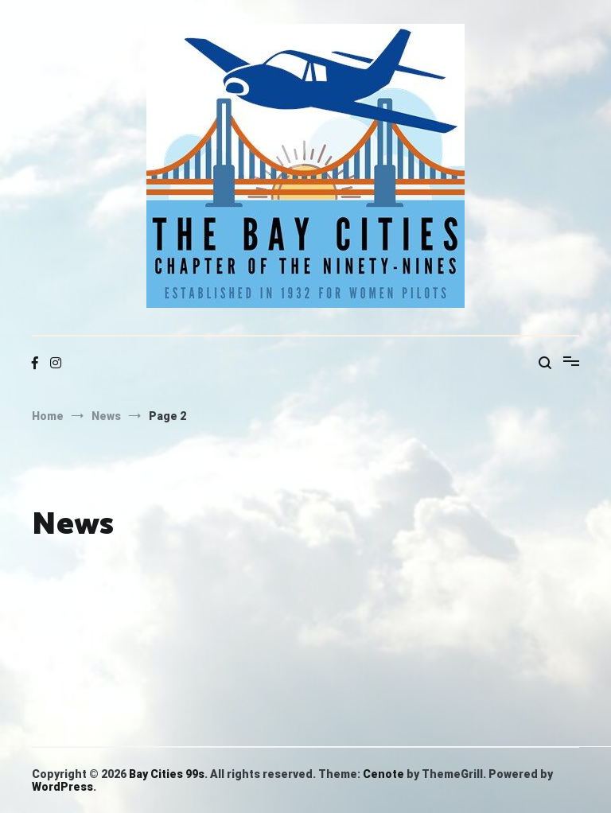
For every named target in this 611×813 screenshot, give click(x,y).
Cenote (383, 774)
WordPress (62, 786)
